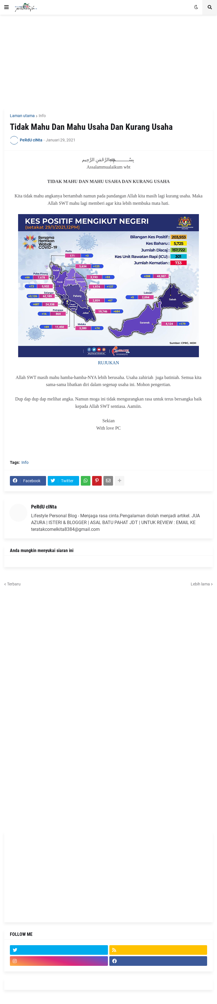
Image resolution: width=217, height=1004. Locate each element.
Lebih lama (200, 584)
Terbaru (14, 584)
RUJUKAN (108, 362)
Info (42, 116)
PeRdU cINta (44, 507)
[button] (6, 7)
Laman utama (22, 116)
